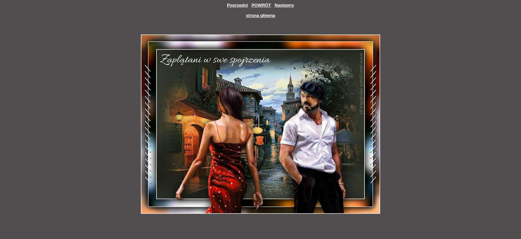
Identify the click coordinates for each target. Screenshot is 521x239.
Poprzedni (237, 5)
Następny (284, 5)
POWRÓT (261, 5)
